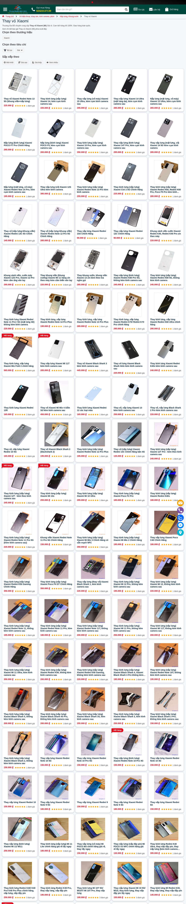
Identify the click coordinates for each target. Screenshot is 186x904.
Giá (20, 50)
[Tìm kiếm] (126, 9)
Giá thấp (37, 62)
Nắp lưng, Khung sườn (69, 16)
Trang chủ (8, 16)
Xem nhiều (52, 62)
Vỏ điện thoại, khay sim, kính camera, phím (36, 16)
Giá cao (22, 62)
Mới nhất (8, 62)
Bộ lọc (8, 50)
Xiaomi (7, 38)
